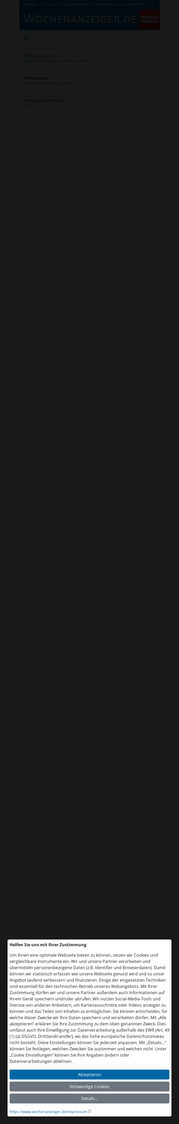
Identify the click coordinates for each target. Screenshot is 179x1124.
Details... (89, 1098)
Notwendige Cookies (89, 1086)
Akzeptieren (89, 1074)
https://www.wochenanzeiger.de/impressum (48, 1111)
